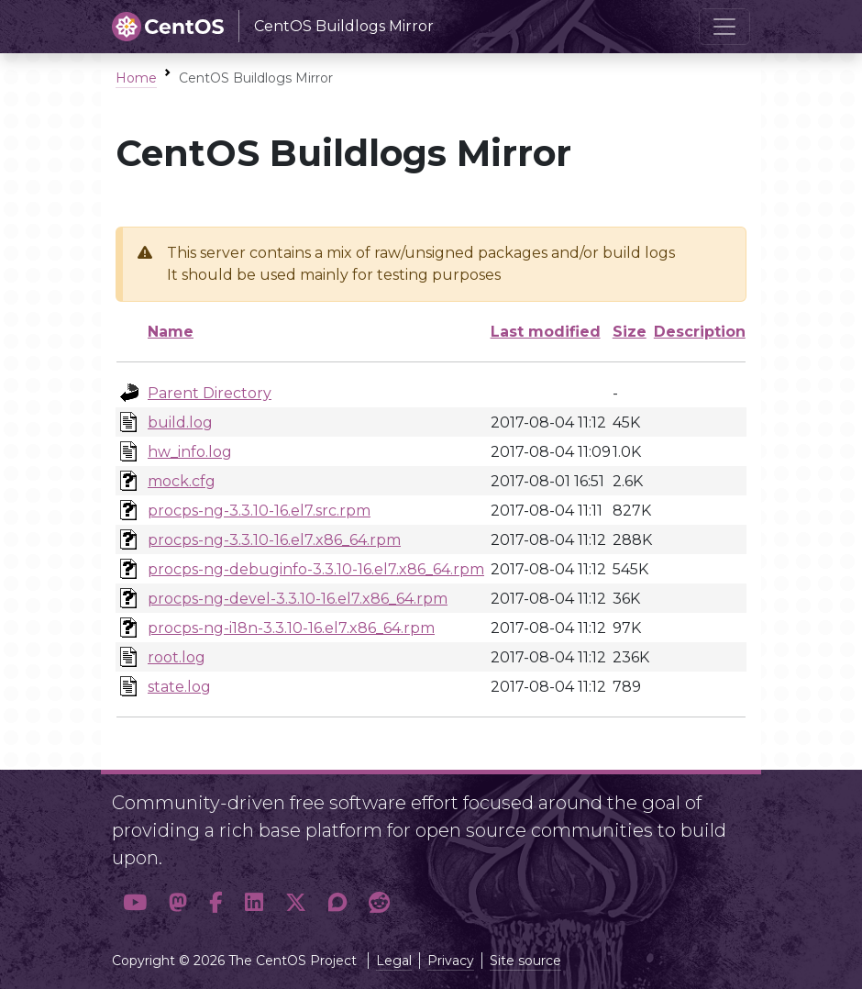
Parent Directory (209, 393)
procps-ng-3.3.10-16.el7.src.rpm (259, 510)
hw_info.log (190, 452)
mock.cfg (182, 481)
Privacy (450, 960)
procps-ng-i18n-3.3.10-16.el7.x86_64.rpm (291, 628)
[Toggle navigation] (724, 26)
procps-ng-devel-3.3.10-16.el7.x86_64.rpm (298, 598)
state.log (179, 686)
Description (700, 331)
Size (629, 331)
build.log (180, 422)
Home (136, 78)
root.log (176, 657)
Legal (394, 960)
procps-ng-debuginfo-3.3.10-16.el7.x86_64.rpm (316, 569)
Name (170, 331)
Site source (525, 960)
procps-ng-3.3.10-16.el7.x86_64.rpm (274, 540)
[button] (135, 902)
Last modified (546, 331)
